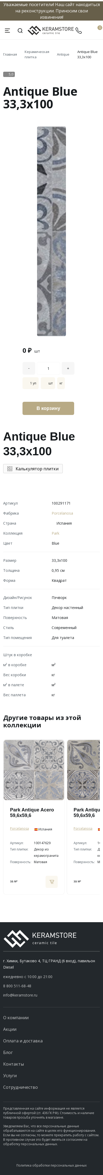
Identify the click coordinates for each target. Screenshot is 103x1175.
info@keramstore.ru (20, 995)
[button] (51, 986)
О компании (16, 1018)
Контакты (13, 1064)
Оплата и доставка (23, 1041)
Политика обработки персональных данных (51, 1165)
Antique (63, 54)
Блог (8, 1052)
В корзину (48, 408)
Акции (9, 1029)
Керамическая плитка (37, 54)
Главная (10, 54)
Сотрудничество (20, 1087)
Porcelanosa (62, 513)
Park (55, 533)
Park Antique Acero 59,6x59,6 (32, 812)
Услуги (10, 1076)
